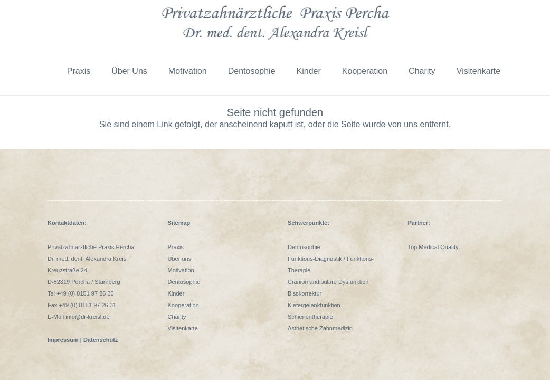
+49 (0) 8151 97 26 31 (87, 305)
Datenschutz (101, 340)
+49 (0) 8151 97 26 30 (85, 293)
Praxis (176, 247)
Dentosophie (184, 282)
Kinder (176, 293)
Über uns (180, 258)
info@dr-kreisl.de (87, 317)
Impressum (63, 340)
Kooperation (183, 305)
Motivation (181, 270)
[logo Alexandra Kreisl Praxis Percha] (275, 24)
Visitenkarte (183, 328)
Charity (177, 317)
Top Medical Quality (433, 247)
